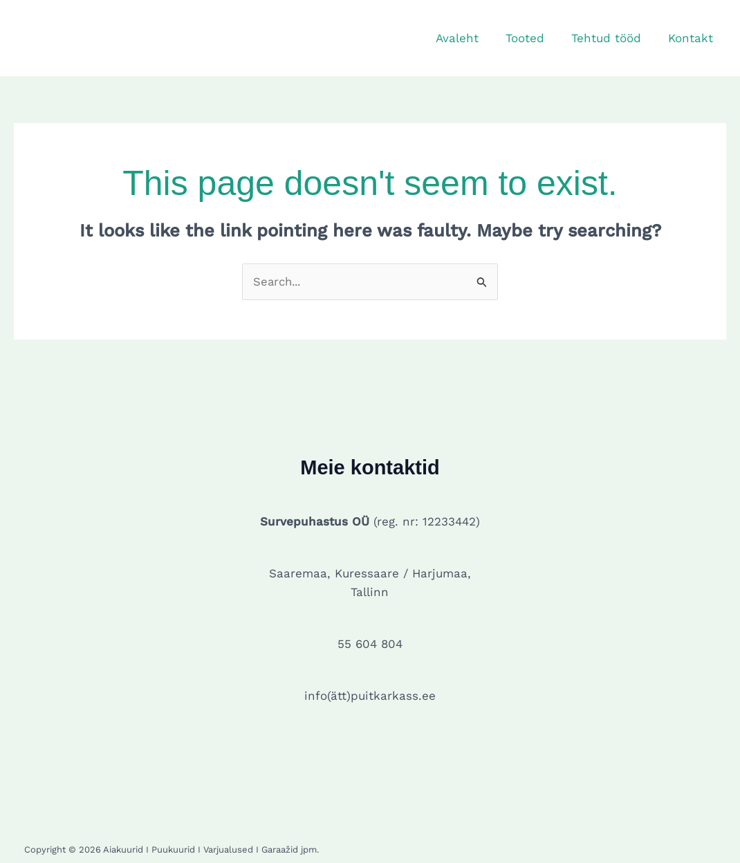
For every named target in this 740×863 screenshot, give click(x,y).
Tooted (533, 38)
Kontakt (691, 38)
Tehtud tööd (611, 38)
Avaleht (468, 38)
